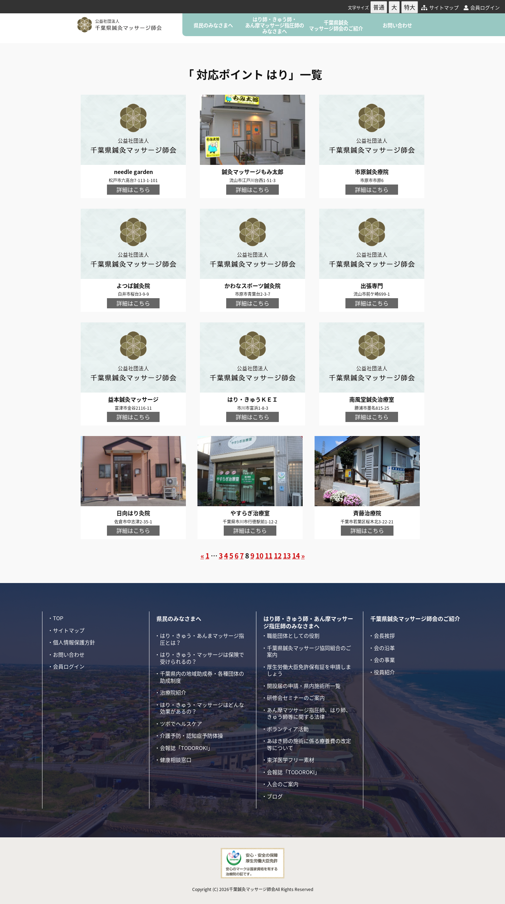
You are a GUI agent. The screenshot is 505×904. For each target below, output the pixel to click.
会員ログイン (482, 7)
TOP (58, 618)
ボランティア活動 (288, 729)
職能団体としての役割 (293, 636)
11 (268, 556)
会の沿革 (384, 648)
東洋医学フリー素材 (290, 760)
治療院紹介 (173, 692)
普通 (378, 7)
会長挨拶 (384, 636)
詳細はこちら (133, 189)
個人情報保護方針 (74, 642)
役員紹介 (384, 672)
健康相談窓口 (175, 760)
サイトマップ (440, 7)
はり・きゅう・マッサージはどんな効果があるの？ (202, 708)
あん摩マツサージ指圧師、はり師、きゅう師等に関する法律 (309, 713)
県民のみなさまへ (213, 25)
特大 (409, 7)
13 (287, 556)
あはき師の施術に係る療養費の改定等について (309, 744)
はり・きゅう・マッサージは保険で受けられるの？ (202, 658)
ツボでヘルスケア (181, 724)
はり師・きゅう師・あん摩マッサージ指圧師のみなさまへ (274, 25)
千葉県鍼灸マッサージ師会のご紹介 (336, 25)
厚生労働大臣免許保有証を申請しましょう (309, 670)
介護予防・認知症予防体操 (191, 735)
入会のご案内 (282, 784)
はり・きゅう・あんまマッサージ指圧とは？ (202, 639)
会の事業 (384, 660)
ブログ (275, 796)
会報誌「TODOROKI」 (186, 748)
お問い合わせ (397, 25)
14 (296, 556)
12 (278, 556)
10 (259, 556)
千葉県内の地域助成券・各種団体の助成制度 (202, 677)
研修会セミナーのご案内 (296, 698)
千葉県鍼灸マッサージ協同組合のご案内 (309, 651)
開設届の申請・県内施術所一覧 (304, 686)
